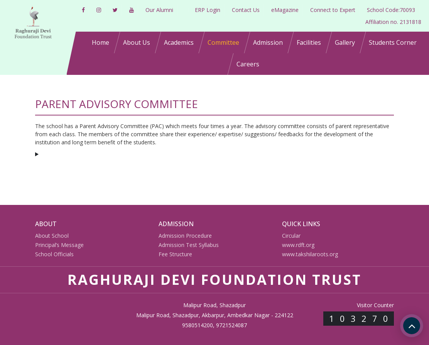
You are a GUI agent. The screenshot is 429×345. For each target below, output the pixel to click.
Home (100, 42)
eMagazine (285, 10)
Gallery (345, 42)
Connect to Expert (332, 10)
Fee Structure (175, 254)
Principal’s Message (59, 245)
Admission (268, 42)
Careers (247, 64)
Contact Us (246, 10)
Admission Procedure (185, 235)
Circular (291, 235)
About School (52, 235)
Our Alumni (159, 10)
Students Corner (393, 42)
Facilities (309, 42)
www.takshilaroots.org (310, 254)
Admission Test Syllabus (189, 245)
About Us (136, 42)
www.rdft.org (298, 245)
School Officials (54, 254)
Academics (179, 42)
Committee (223, 42)
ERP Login (207, 10)
